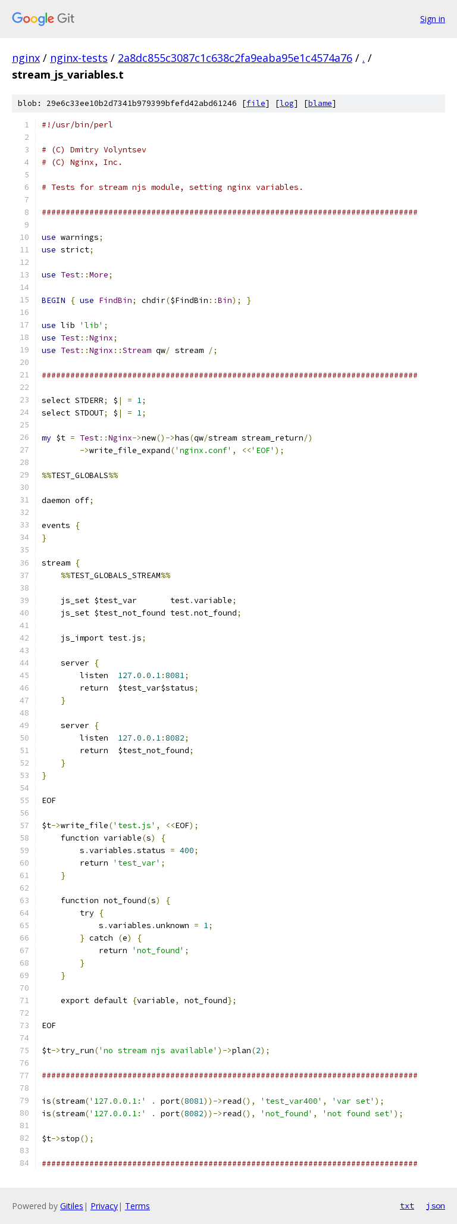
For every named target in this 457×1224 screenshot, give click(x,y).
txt (407, 1205)
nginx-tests (79, 58)
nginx (26, 58)
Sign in (432, 18)
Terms (137, 1205)
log (287, 103)
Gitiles (71, 1205)
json (435, 1205)
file (255, 103)
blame (320, 103)
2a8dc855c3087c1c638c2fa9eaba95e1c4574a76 (235, 58)
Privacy (104, 1205)
